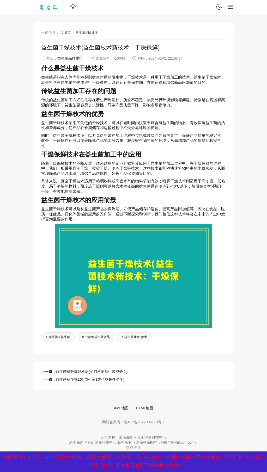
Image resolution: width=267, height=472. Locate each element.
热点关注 (133, 447)
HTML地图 (144, 408)
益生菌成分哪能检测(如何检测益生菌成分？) (92, 371)
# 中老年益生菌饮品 (96, 337)
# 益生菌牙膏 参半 (134, 337)
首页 (66, 33)
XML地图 (121, 408)
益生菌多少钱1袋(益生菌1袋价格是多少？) (90, 379)
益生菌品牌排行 (87, 33)
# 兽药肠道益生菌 (58, 337)
